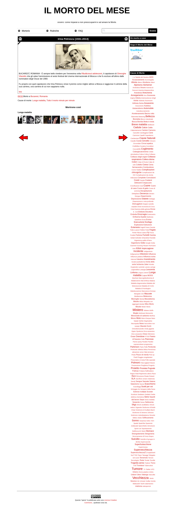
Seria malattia (149, 400)
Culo (141, 186)
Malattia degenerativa (138, 283)
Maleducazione (135, 291)
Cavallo (133, 141)
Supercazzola (145, 442)
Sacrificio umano (141, 379)
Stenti (143, 431)
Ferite (134, 232)
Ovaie (133, 336)
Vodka (148, 481)
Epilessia (150, 217)
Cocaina (143, 146)
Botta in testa (149, 122)
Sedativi (148, 394)
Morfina (152, 316)
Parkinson (134, 347)
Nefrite (141, 321)
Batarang (142, 116)
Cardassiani (135, 138)
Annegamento (137, 95)
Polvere (152, 363)
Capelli (142, 135)
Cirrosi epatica (147, 143)
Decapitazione (146, 191)
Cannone (136, 135)
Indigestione (148, 251)
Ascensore (148, 100)
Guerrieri (133, 245)
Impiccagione (147, 248)
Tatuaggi (145, 455)
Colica (146, 154)
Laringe (152, 267)
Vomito (153, 481)
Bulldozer (151, 125)
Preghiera (144, 365)
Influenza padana (137, 257)
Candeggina (144, 133)
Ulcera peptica (143, 472)
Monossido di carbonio (140, 316)
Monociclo (149, 313)
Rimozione (140, 376)
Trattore (147, 463)
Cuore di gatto (143, 188)
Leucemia (150, 269)
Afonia (134, 82)
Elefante (141, 212)
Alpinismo (138, 85)
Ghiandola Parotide (148, 238)
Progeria (151, 365)
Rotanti (151, 376)
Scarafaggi (137, 387)
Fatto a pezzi (134, 230)
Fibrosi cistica (141, 232)
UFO (152, 469)
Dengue (137, 196)
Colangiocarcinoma (140, 152)
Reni (134, 376)
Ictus (138, 248)
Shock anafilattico (143, 405)
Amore (143, 87)
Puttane (142, 371)
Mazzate (148, 294)
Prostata (143, 368)
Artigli (154, 98)
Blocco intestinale (147, 119)
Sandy (133, 381)
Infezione (144, 254)
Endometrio (151, 214)
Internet (133, 259)
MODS (150, 275)
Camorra (151, 130)
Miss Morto (149, 304)
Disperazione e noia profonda (142, 201)
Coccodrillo (137, 149)
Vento (151, 478)
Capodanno (149, 135)
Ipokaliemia (141, 262)
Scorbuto (134, 394)
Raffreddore (149, 371)
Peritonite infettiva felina (139, 349)
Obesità (143, 326)
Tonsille (152, 460)
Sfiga (134, 405)
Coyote (142, 180)
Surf (132, 455)
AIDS (151, 77)
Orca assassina (148, 331)
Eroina (148, 219)
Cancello (136, 133)
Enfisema (136, 217)
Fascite (152, 227)
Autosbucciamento (142, 111)
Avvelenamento (138, 113)
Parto (142, 347)
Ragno (132, 374)
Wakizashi (136, 484)
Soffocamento (147, 418)
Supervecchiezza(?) (139, 452)
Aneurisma (147, 93)
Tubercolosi (149, 465)
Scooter (150, 392)
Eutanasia (135, 227)
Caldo (150, 127)
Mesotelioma (149, 299)
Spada (135, 423)
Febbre (142, 230)
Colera (141, 154)
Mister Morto (146, 307)
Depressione (136, 199)
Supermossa (142, 447)
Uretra (151, 472)
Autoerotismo (137, 108)
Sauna (142, 384)
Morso (133, 318)
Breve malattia (139, 124)
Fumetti (146, 235)
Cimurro (152, 141)
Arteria (138, 98)
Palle (143, 339)
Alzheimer (147, 85)
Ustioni (133, 475)
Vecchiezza (140, 478)
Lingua (140, 273)
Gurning (140, 245)
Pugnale (151, 368)
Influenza (152, 254)
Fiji (148, 232)
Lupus (144, 275)
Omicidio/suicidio (138, 329)
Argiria (132, 98)
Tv (144, 469)
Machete (135, 278)
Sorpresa (142, 421)
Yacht (142, 484)
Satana (152, 381)
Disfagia (152, 199)
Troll (134, 465)
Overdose (140, 336)
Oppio (133, 331)
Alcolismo (146, 82)
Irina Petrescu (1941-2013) (73, 39)
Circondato (137, 143)
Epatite (143, 217)
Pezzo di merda (142, 355)
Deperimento (146, 196)
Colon (134, 162)
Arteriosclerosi (146, 98)
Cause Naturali (147, 138)
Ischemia (140, 264)
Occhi (149, 326)
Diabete (145, 199)
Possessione (136, 365)
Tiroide (146, 460)
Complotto (142, 178)
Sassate (145, 381)
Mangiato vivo (139, 294)
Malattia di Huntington (143, 288)
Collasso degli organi (139, 157)
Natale (136, 321)
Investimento (149, 259)
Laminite (141, 267)
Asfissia (135, 103)
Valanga (145, 475)
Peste (134, 355)
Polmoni (135, 362)
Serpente (136, 402)
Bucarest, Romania (39, 96)
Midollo (136, 301)
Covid (136, 180)
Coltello (139, 165)
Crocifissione (134, 186)
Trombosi (140, 465)
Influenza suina (149, 257)
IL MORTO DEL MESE (87, 10)
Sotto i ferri (150, 421)
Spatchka (142, 423)
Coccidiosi (149, 146)
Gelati (132, 238)
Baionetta (134, 116)
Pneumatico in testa (138, 360)
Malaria (152, 281)
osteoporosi (146, 486)
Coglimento (147, 148)
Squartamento (147, 428)
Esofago (148, 222)
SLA (133, 379)
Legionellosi (135, 270)
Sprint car (137, 428)
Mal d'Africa (145, 281)
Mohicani (142, 313)
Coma (145, 164)
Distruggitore (137, 204)
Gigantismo (135, 243)
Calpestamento (135, 130)
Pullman (135, 371)
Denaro (151, 193)
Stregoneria (149, 434)
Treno (153, 463)
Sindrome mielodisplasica (140, 415)
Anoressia (151, 95)
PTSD (147, 336)
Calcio (144, 127)
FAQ (80, 31)
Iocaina (134, 262)
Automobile (148, 108)
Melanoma (147, 296)
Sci (139, 389)
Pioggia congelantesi (145, 357)
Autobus (147, 106)
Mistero (138, 310)
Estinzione (147, 225)
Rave (154, 374)
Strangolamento (138, 434)
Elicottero (149, 212)
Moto (138, 318)
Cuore (147, 185)
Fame (147, 227)
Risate (146, 376)
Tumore (137, 469)
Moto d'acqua (146, 318)
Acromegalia (149, 80)
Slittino (135, 418)
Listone (145, 273)
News (141, 323)
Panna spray (137, 342)
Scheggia (134, 389)
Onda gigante (149, 329)
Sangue (139, 381)
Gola (143, 243)
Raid (137, 374)
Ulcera (135, 472)
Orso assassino (136, 334)
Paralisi (144, 342)
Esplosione (138, 225)
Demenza (144, 193)
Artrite (135, 100)
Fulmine (139, 235)
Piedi (135, 357)
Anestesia (138, 93)
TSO (135, 455)
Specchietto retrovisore (146, 426)
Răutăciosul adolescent (91, 73)
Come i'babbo (136, 170)
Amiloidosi (136, 87)
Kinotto (151, 264)
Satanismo (135, 384)
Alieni (153, 82)
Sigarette (138, 407)
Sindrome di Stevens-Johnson (143, 412)
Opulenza (139, 331)
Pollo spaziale (150, 360)
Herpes (145, 245)
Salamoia (151, 379)
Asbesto (141, 100)
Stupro (151, 436)
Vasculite (152, 475)
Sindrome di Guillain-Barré (145, 410)
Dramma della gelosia (142, 209)
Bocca (134, 122)
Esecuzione (139, 222)
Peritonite (152, 347)
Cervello (145, 141)
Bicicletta (136, 119)
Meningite (135, 299)
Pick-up (151, 355)
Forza (152, 232)
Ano (145, 95)
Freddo (132, 235)
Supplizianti (151, 452)
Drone (152, 209)
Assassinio (149, 103)
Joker (146, 264)
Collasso (152, 154)
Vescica (133, 481)
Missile (138, 307)
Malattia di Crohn (148, 286)
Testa (142, 460)
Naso (153, 318)
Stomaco (150, 431)
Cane (151, 133)
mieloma (138, 486)
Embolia (133, 214)
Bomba (140, 122)
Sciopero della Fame (148, 389)
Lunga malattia (38, 100)
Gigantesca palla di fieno (143, 240)
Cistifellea (135, 146)
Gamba (153, 235)
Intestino (140, 259)
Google (147, 243)
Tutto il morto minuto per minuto (60, 100)
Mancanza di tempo (149, 291)
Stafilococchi (136, 431)
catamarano (149, 484)
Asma (141, 103)
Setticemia (149, 402)
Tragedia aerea (137, 463)
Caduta (137, 127)
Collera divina (148, 159)
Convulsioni (151, 178)
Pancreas (149, 339)
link (20, 92)
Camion (145, 130)
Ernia (144, 219)
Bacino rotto (149, 113)
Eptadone (138, 219)
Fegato (152, 230)
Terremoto (144, 458)
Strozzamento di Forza (140, 436)
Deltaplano (135, 193)
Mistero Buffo (148, 310)
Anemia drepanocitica (146, 90)
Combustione (148, 167)
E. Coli (135, 212)
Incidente (138, 251)
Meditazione (138, 296)
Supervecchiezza (143, 449)
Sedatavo (141, 394)
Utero (139, 475)
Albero (139, 82)
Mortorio (26, 31)
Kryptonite (134, 267)
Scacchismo (150, 384)
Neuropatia (135, 323)
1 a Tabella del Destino (141, 77)
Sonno (135, 420)
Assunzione (139, 106)
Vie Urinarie (141, 481)
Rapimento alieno (145, 374)
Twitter (148, 469)
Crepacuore (147, 183)
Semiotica (140, 397)
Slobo (140, 418)
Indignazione (134, 254)
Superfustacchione (143, 444)
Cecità (138, 141)
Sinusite (152, 415)
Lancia (147, 267)
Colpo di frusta (143, 162)
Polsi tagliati (144, 363)
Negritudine (148, 321)
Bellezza (150, 116)
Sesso (142, 402)
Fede (147, 230)
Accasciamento (138, 80)
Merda (142, 299)
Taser (140, 455)
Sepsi (142, 400)
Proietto (135, 368)
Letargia (143, 270)
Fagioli (142, 227)
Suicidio (135, 439)
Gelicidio (138, 238)
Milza (141, 301)
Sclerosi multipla (139, 392)
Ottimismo (151, 334)
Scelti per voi (147, 386)
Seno (146, 397)
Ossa (145, 334)
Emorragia (142, 214)
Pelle (146, 347)
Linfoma (133, 272)
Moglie (135, 313)
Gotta (153, 243)
